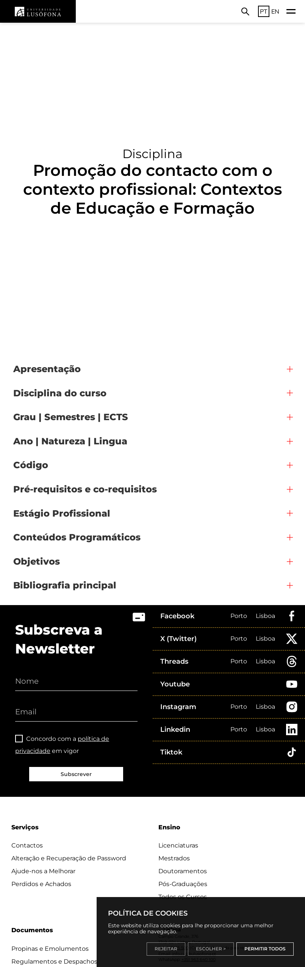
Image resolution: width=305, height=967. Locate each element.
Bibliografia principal (64, 585)
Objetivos (36, 561)
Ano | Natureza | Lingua (70, 441)
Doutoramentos (182, 871)
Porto (238, 615)
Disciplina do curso (59, 393)
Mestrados (174, 858)
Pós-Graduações (182, 884)
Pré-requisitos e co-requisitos (85, 489)
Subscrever (76, 774)
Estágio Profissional (61, 513)
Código (30, 464)
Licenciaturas (178, 845)
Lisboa (265, 615)
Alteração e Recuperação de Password (68, 858)
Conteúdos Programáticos (77, 537)
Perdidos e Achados (41, 884)
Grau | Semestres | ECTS (70, 416)
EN (275, 11)
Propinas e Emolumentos (50, 948)
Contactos (27, 845)
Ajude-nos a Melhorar (43, 871)
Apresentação (47, 368)
